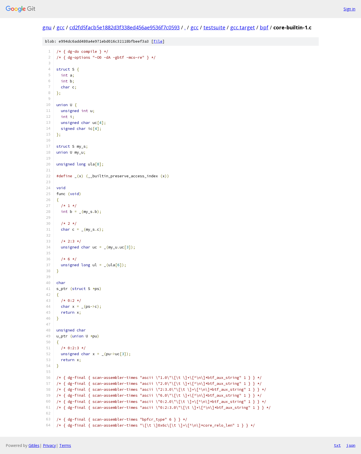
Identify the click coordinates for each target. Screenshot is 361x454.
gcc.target (242, 27)
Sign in (349, 9)
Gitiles (33, 445)
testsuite (214, 27)
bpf (264, 27)
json (350, 445)
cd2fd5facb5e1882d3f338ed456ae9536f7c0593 (124, 27)
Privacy (49, 445)
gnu (47, 27)
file (157, 41)
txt (337, 445)
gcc (60, 27)
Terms (65, 445)
